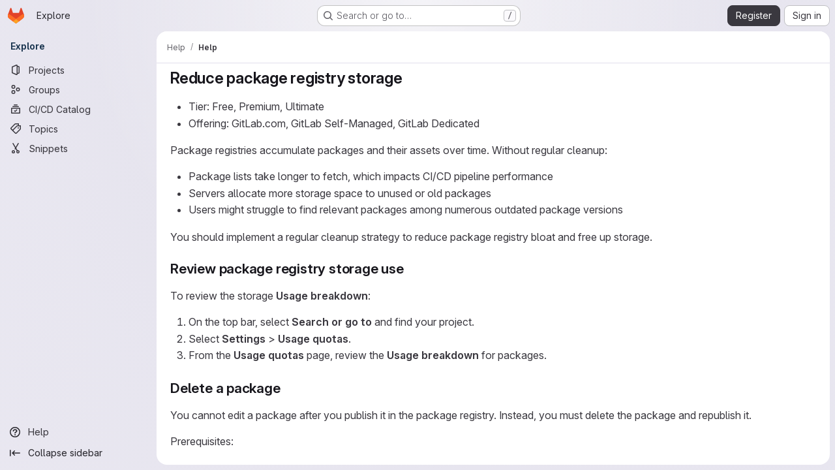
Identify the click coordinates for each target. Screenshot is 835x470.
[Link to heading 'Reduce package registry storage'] (410, 78)
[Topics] (78, 128)
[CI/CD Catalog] (78, 109)
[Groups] (78, 89)
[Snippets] (78, 148)
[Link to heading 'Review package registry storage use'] (411, 268)
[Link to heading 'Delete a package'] (288, 388)
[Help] (78, 432)
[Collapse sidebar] (78, 453)
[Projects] (78, 70)
